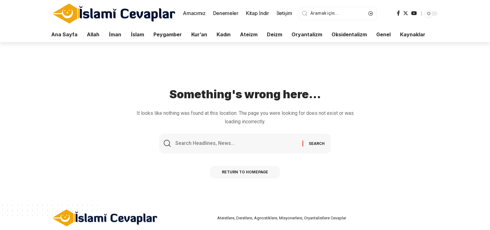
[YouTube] (414, 13)
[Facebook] (398, 13)
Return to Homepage (245, 172)
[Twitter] (406, 13)
